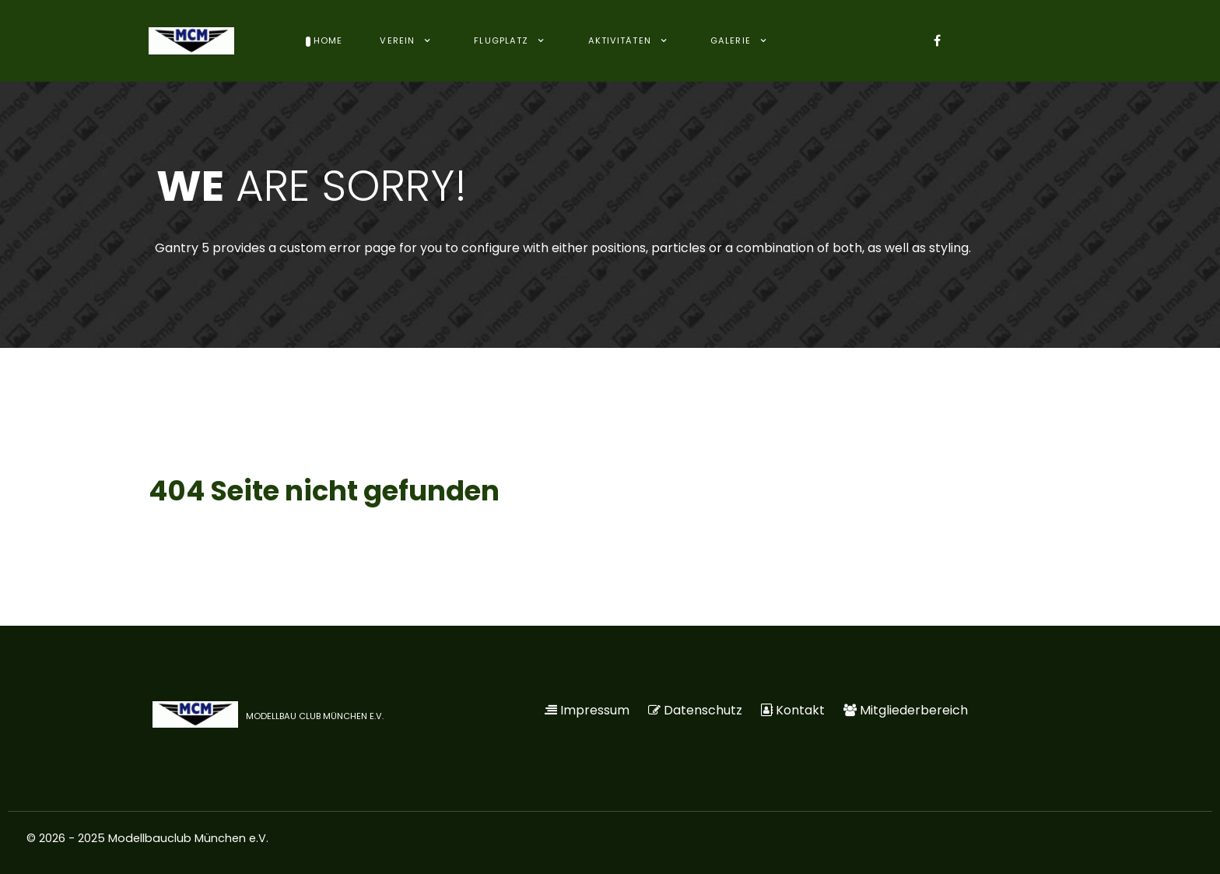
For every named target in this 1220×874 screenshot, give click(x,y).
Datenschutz (703, 710)
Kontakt (800, 710)
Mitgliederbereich (914, 710)
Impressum (594, 710)
